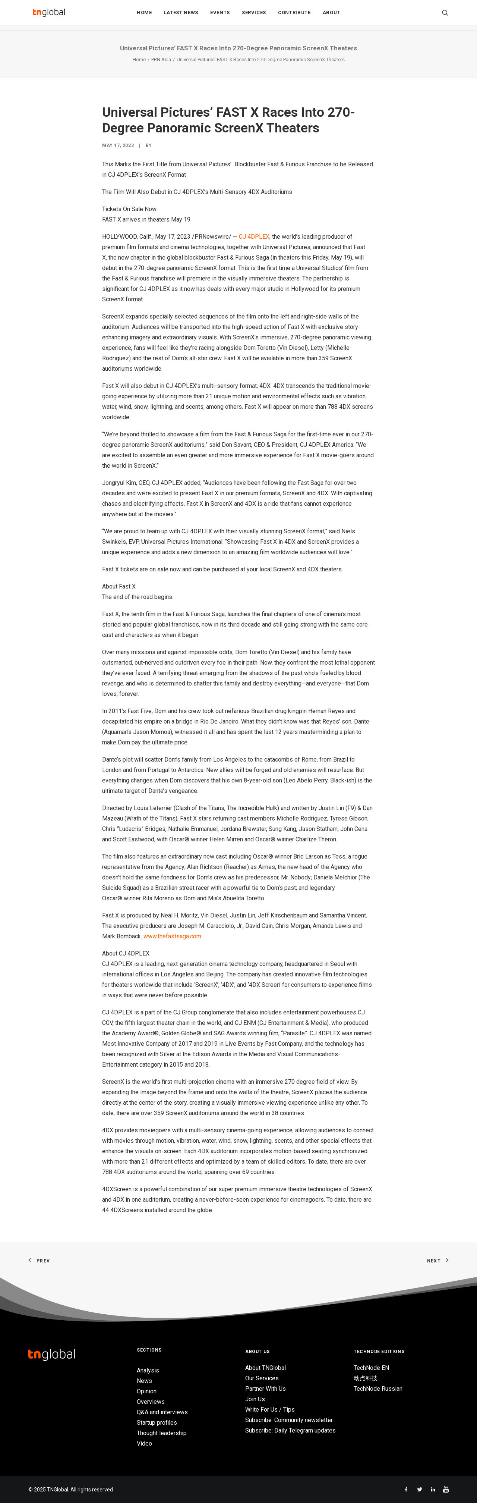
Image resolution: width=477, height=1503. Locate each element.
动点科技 (366, 1378)
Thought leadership (162, 1433)
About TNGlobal (265, 1367)
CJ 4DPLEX (254, 236)
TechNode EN (371, 1367)
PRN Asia (161, 59)
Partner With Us (265, 1388)
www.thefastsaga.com (172, 936)
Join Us (255, 1399)
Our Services (262, 1378)
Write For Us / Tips (270, 1409)
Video (144, 1443)
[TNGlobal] (48, 15)
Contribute (294, 15)
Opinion (147, 1391)
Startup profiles (157, 1422)
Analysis (148, 1370)
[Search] (445, 15)
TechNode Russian (378, 1388)
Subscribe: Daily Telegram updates (290, 1430)
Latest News (181, 15)
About (331, 15)
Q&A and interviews (162, 1412)
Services (254, 15)
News (144, 1380)
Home (144, 15)
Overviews (151, 1401)
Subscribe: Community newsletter (289, 1420)
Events (220, 15)
